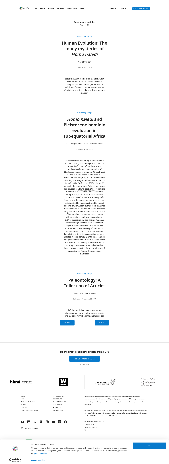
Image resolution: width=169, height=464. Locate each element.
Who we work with (28, 402)
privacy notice (40, 453)
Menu (35, 8)
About (82, 8)
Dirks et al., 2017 (85, 183)
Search (113, 8)
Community (72, 8)
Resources (57, 407)
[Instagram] (47, 423)
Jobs (22, 399)
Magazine (60, 8)
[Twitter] (34, 423)
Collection (76, 299)
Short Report (79, 149)
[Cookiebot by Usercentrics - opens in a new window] (15, 459)
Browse (51, 8)
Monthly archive (59, 402)
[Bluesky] (22, 423)
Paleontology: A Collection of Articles (84, 283)
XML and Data (58, 410)
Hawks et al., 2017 (86, 189)
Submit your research (141, 9)
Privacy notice (84, 364)
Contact (24, 407)
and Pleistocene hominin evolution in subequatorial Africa (84, 128)
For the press (58, 405)
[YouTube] (53, 423)
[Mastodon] (41, 423)
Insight (79, 68)
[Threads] (59, 423)
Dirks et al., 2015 (90, 194)
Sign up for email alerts (84, 359)
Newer (67, 323)
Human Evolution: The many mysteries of (84, 49)
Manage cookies (37, 459)
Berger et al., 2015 (90, 177)
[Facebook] (65, 423)
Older (101, 323)
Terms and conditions (29, 410)
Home (42, 8)
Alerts (123, 8)
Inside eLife (57, 399)
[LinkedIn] (28, 423)
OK (149, 445)
